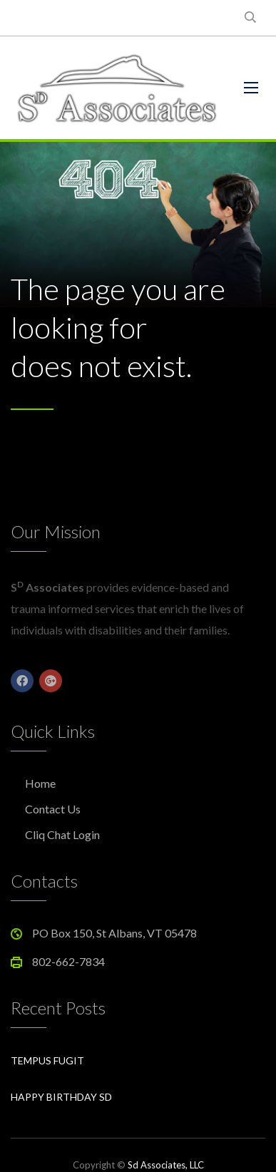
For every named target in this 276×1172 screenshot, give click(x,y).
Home (40, 783)
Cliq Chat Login (62, 834)
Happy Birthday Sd (61, 1097)
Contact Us (53, 809)
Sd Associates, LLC (166, 1165)
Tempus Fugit (47, 1060)
